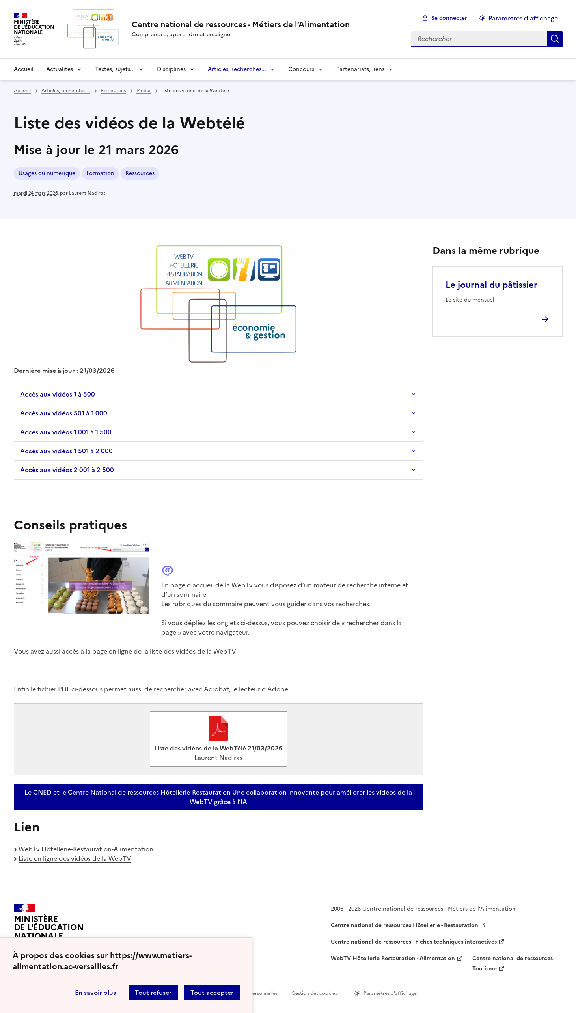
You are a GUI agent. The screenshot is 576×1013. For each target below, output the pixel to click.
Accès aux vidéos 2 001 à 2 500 (67, 470)
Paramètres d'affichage (390, 993)
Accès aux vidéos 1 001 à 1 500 (66, 432)
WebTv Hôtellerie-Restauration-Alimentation (86, 849)
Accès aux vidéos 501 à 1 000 (63, 413)
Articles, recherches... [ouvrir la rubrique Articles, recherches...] (65, 90)
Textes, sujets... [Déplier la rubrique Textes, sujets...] (115, 69)
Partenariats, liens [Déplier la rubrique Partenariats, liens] (360, 69)
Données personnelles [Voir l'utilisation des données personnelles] (253, 993)
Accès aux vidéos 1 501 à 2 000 (66, 451)
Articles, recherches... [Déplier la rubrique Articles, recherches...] (237, 69)
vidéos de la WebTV (206, 651)
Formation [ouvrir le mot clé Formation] (100, 173)
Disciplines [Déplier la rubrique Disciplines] (171, 69)
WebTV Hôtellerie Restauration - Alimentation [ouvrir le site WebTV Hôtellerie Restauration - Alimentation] (393, 958)
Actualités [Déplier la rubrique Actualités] (59, 69)
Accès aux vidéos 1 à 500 (57, 394)
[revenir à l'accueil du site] (241, 24)
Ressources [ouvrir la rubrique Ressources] (113, 90)
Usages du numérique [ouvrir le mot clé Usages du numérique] (47, 173)
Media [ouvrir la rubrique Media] (143, 90)
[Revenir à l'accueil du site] (49, 931)
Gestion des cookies (314, 993)
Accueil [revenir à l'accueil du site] (24, 69)
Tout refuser (153, 992)
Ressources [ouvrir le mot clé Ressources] (140, 173)
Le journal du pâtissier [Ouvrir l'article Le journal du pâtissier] (491, 284)
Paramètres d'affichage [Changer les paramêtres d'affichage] (523, 18)
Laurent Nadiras (87, 193)
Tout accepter (211, 992)
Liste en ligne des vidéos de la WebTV (75, 858)
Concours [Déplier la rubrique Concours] (301, 69)
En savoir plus (95, 992)
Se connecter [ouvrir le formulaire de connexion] (449, 18)
